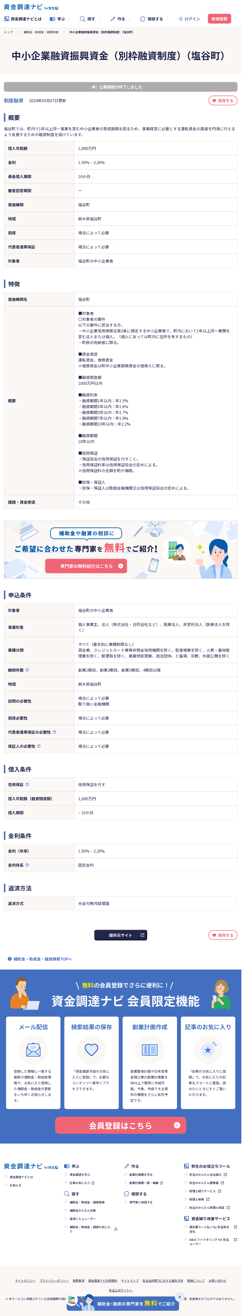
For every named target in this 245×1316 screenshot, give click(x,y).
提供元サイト (120, 935)
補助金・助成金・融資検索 (41, 32)
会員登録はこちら (134, 1125)
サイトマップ (130, 1280)
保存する (226, 100)
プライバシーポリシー (54, 1280)
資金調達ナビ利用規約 (102, 1280)
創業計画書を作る (141, 1174)
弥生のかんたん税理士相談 (206, 1207)
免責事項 (78, 1280)
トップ (8, 32)
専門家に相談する (141, 1202)
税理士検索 (196, 1199)
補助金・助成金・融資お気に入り (90, 1229)
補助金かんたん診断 (83, 1210)
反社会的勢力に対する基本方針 (163, 1280)
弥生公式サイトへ (120, 1290)
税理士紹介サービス (202, 1191)
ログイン (192, 19)
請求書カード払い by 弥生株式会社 (209, 1229)
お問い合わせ (217, 1280)
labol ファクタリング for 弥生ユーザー (209, 1241)
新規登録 (219, 19)
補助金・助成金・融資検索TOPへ (43, 959)
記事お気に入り (80, 1183)
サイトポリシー (25, 1280)
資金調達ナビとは (23, 19)
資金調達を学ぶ (80, 1174)
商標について (196, 1280)
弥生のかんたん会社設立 (205, 1174)
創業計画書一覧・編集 (144, 1183)
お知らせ (15, 1185)
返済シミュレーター (83, 1219)
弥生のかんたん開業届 (204, 1183)
